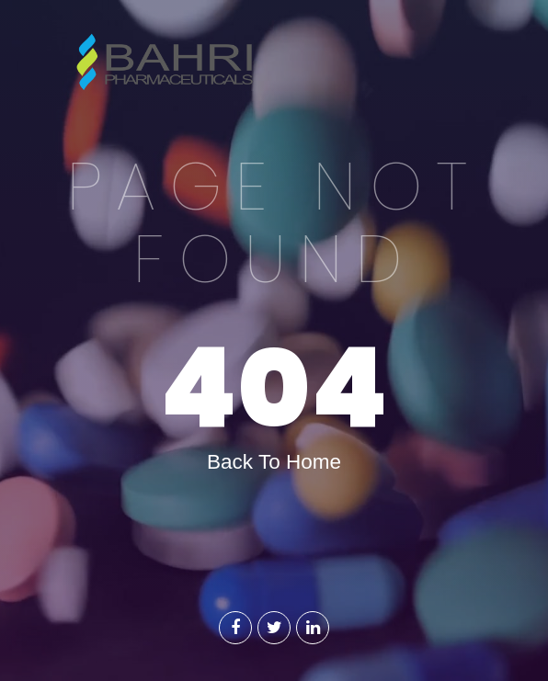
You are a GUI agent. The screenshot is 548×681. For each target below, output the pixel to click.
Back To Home (274, 461)
